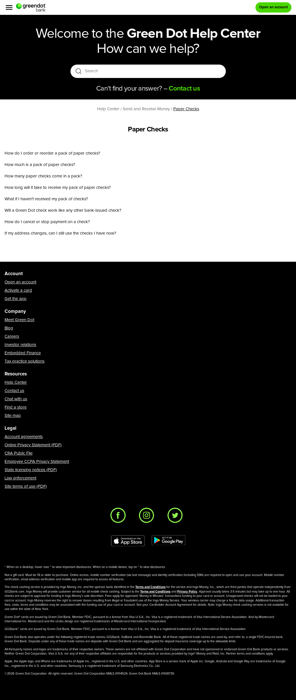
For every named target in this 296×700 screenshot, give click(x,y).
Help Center (16, 382)
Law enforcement (20, 478)
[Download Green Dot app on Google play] (168, 541)
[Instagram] (148, 517)
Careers (12, 336)
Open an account (20, 282)
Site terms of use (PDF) (26, 486)
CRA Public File (19, 453)
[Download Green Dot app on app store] (128, 541)
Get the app (16, 299)
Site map (13, 415)
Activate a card (18, 290)
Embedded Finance (23, 353)
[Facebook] (119, 517)
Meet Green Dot (19, 320)
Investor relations (20, 345)
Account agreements (24, 437)
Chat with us (16, 399)
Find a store (16, 407)
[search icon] (78, 71)
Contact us (14, 391)
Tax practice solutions (25, 361)
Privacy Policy (187, 591)
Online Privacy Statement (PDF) (33, 445)
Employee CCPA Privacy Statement (37, 461)
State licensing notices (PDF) (31, 470)
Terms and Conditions (150, 587)
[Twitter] (177, 517)
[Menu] (9, 7)
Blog (9, 328)
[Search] (148, 71)
